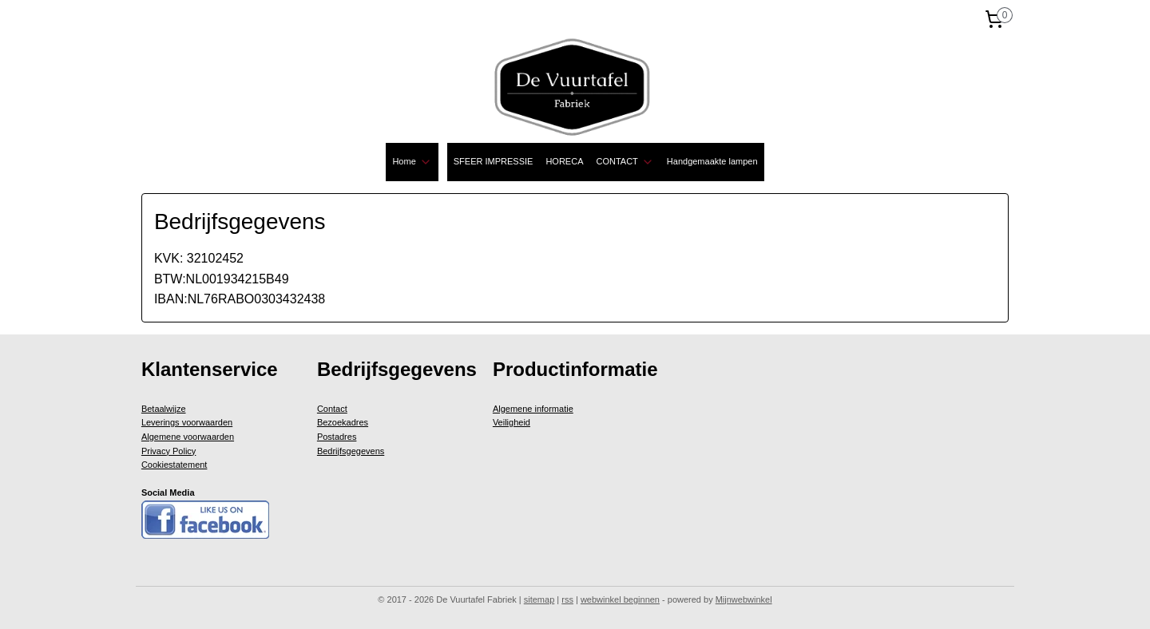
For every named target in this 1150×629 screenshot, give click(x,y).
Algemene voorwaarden (187, 436)
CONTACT (624, 162)
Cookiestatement (174, 464)
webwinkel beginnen (620, 599)
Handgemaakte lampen (712, 161)
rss (567, 599)
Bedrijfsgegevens (350, 451)
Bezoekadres (342, 422)
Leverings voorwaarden (186, 422)
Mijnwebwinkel (744, 599)
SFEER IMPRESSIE (493, 161)
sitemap (539, 599)
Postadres (337, 436)
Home (411, 162)
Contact (332, 408)
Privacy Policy (168, 451)
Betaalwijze (163, 408)
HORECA (564, 161)
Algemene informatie (533, 408)
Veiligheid (511, 422)
